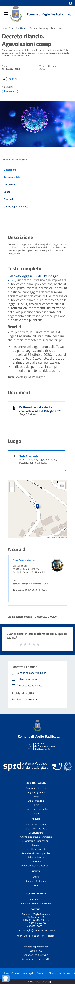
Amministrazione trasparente (36, 903)
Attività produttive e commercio (36, 837)
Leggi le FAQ (36, 951)
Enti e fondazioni (36, 801)
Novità (14, 28)
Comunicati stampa (36, 881)
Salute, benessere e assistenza (36, 865)
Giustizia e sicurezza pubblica (36, 853)
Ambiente (36, 861)
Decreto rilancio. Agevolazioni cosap (46, 28)
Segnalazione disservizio (36, 955)
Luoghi (36, 813)
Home (5, 28)
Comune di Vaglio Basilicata (45, 14)
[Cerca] (69, 14)
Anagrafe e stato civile (36, 824)
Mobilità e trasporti (35, 849)
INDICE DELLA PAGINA (15, 159)
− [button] (12, 489)
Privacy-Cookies (11, 973)
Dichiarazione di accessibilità (36, 959)
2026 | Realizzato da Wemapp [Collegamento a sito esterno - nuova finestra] (37, 981)
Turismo (36, 845)
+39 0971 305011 (36, 926)
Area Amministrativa (24, 560)
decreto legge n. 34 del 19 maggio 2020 (33, 277)
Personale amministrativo (36, 809)
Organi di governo (36, 792)
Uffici (36, 796)
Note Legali (28, 973)
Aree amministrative (36, 788)
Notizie (23, 28)
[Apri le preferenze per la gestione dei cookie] (6, 978)
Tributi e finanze (36, 857)
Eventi (36, 885)
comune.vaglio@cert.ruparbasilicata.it (36, 930)
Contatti (36, 909)
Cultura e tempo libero (36, 828)
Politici (36, 805)
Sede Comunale (28, 456)
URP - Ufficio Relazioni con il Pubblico (36, 935)
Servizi (36, 819)
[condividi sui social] (9, 79)
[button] (70, 3)
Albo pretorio (36, 899)
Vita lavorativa (36, 832)
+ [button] (12, 484)
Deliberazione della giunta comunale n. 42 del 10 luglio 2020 (40, 409)
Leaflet (48, 537)
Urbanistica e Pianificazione (36, 841)
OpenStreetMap (60, 537)
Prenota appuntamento (36, 946)
